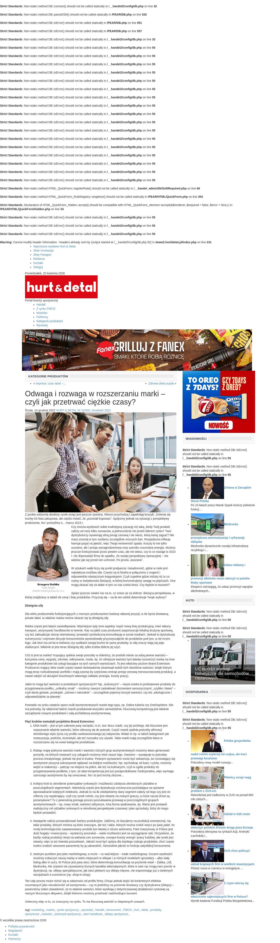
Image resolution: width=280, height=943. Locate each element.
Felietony (42, 317)
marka (50, 910)
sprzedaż (87, 910)
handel (100, 910)
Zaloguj (38, 267)
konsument (114, 910)
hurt (136, 910)
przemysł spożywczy (68, 914)
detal (145, 910)
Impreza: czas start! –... (51, 383)
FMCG (127, 910)
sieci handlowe (92, 914)
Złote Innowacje (43, 250)
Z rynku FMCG (46, 308)
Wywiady (42, 325)
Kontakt (38, 263)
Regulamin (15, 930)
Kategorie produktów (49, 321)
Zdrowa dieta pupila (161, 383)
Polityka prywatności (21, 926)
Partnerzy (14, 939)
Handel (41, 304)
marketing (37, 910)
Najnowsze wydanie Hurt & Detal (54, 246)
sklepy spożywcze (116, 914)
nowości (47, 914)
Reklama (39, 258)
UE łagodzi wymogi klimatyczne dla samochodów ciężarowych (222, 673)
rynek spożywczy (68, 910)
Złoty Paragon (42, 254)
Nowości (41, 312)
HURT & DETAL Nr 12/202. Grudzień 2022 (83, 410)
